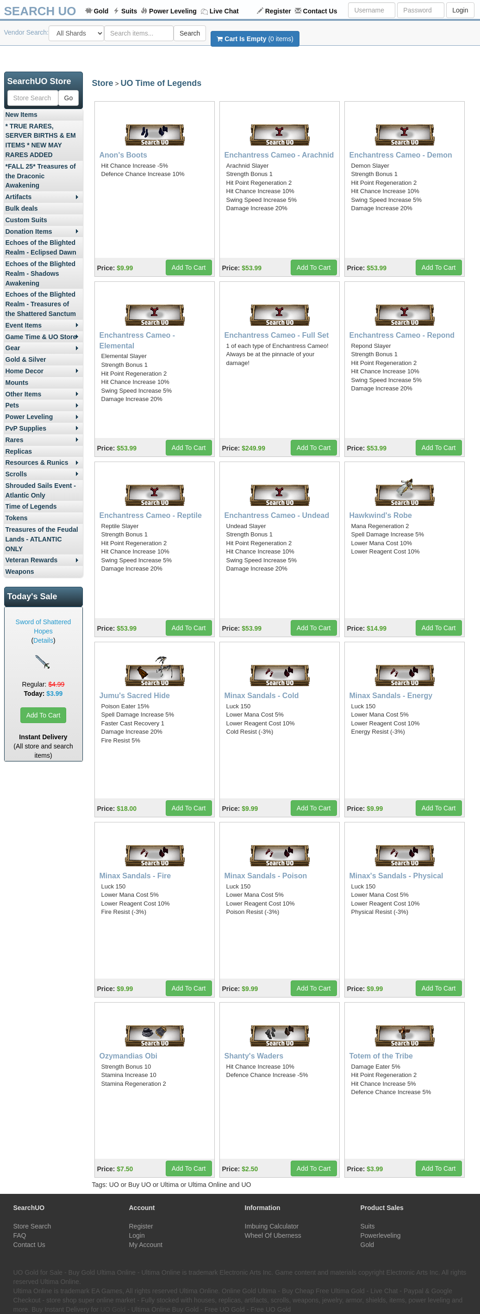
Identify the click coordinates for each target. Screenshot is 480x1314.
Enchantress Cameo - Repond (402, 335)
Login (460, 10)
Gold (101, 11)
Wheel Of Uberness (273, 1235)
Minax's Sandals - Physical (396, 876)
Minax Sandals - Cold (261, 696)
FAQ (19, 1235)
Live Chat (224, 11)
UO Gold (112, 1309)
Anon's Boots (123, 155)
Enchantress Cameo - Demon (400, 155)
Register (278, 11)
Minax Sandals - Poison (265, 876)
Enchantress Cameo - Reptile (151, 515)
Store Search (32, 1226)
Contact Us (320, 11)
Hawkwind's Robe (380, 515)
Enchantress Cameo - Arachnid (279, 155)
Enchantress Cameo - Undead (277, 515)
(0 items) (255, 39)
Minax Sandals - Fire (135, 876)
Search (190, 33)
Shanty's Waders (254, 1056)
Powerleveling (381, 1235)
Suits (129, 11)
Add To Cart (43, 715)
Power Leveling (173, 11)
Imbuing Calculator (272, 1226)
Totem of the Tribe (381, 1056)
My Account (145, 1244)
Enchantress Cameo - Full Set (276, 335)
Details (43, 640)
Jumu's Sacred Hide (135, 696)
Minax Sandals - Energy (391, 696)
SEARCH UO (40, 11)
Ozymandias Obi (128, 1056)
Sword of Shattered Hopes (43, 626)
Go (68, 98)
